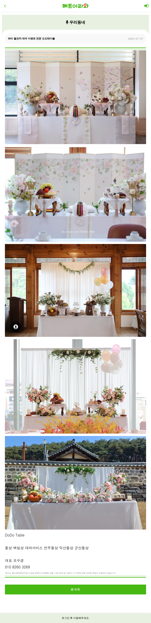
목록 (75, 589)
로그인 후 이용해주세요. (75, 617)
